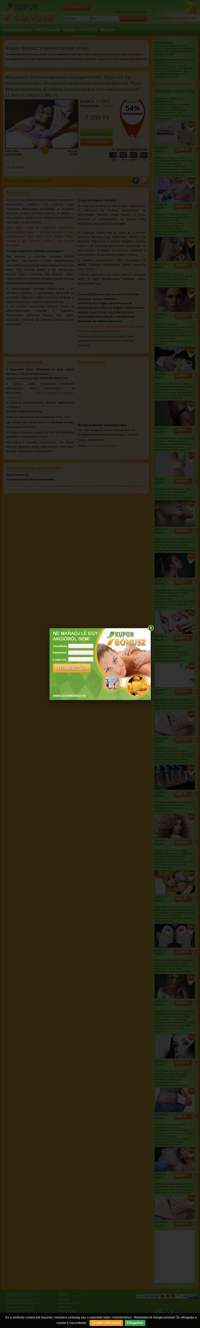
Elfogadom (135, 1323)
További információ (106, 1323)
